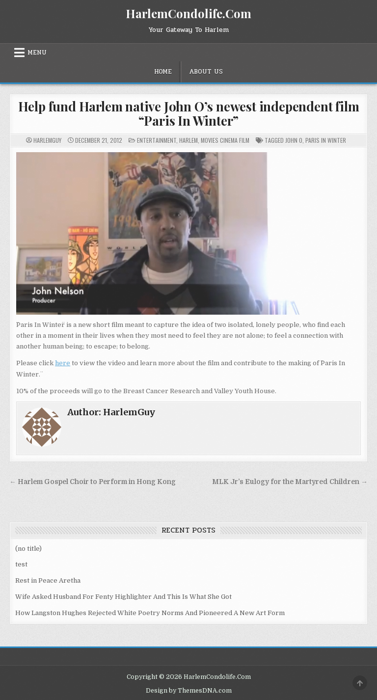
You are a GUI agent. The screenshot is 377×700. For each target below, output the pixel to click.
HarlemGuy (47, 140)
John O (293, 140)
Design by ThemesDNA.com (189, 690)
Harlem (188, 140)
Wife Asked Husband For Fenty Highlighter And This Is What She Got (123, 596)
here (62, 363)
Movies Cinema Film (225, 140)
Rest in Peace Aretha (48, 580)
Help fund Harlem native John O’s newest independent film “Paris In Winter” (188, 113)
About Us (206, 72)
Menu (37, 52)
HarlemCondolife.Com (188, 13)
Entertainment (156, 140)
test (21, 564)
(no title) (28, 548)
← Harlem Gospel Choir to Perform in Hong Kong (92, 481)
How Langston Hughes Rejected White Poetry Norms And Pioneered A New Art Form (150, 613)
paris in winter (325, 140)
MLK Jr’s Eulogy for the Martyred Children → (290, 481)
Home (163, 72)
